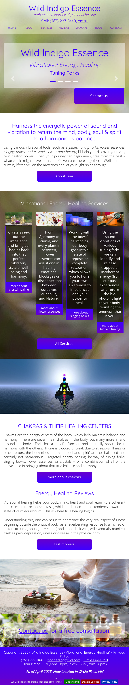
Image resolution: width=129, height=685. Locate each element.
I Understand (71, 681)
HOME (12, 27)
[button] (13, 79)
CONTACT (116, 27)
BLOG (98, 27)
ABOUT (29, 27)
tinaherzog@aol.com (64, 660)
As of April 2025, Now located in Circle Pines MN (64, 671)
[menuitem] (12, 27)
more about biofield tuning (110, 327)
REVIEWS (64, 27)
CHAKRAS (81, 27)
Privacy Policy (109, 681)
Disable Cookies (90, 681)
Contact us (33, 630)
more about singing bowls (79, 314)
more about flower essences (49, 310)
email (83, 20)
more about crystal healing (19, 288)
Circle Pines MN (96, 660)
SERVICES (46, 27)
